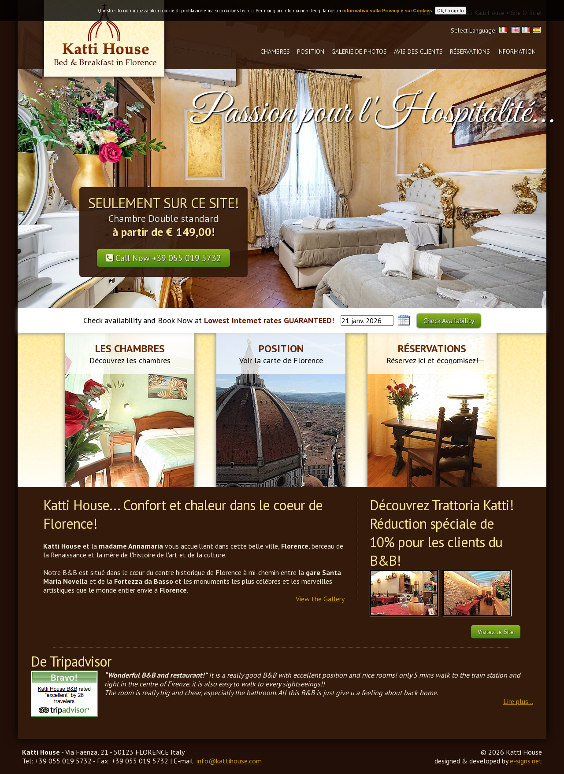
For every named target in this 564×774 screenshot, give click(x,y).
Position (310, 51)
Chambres (275, 51)
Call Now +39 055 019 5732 (163, 258)
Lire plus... (518, 701)
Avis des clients (418, 51)
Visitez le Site (496, 632)
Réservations (470, 51)
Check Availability (448, 320)
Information (516, 51)
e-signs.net (526, 760)
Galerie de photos (359, 51)
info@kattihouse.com (229, 760)
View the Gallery (320, 598)
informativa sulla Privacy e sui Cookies (387, 10)
